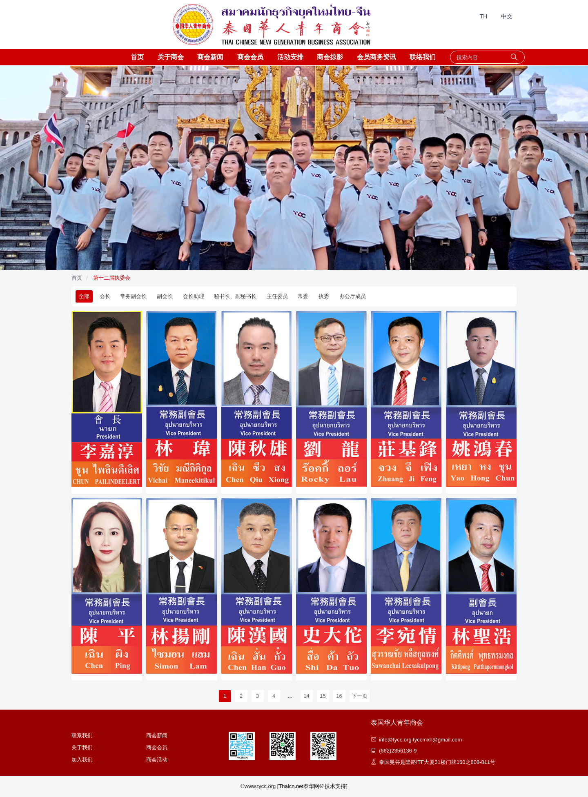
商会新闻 (210, 56)
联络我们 (423, 56)
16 (339, 696)
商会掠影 (330, 56)
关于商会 (171, 56)
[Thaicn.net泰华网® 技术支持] (312, 786)
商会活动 (156, 760)
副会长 (165, 296)
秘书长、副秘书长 (235, 296)
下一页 (360, 696)
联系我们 (82, 735)
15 (322, 696)
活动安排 (290, 56)
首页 (137, 56)
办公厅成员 (352, 296)
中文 (506, 16)
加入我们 (82, 760)
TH (484, 16)
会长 (105, 296)
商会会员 (250, 56)
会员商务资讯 (376, 56)
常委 (303, 296)
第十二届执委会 (111, 278)
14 (306, 696)
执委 (323, 296)
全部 (84, 296)
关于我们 (82, 747)
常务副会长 (133, 296)
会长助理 (193, 296)
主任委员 (277, 296)
